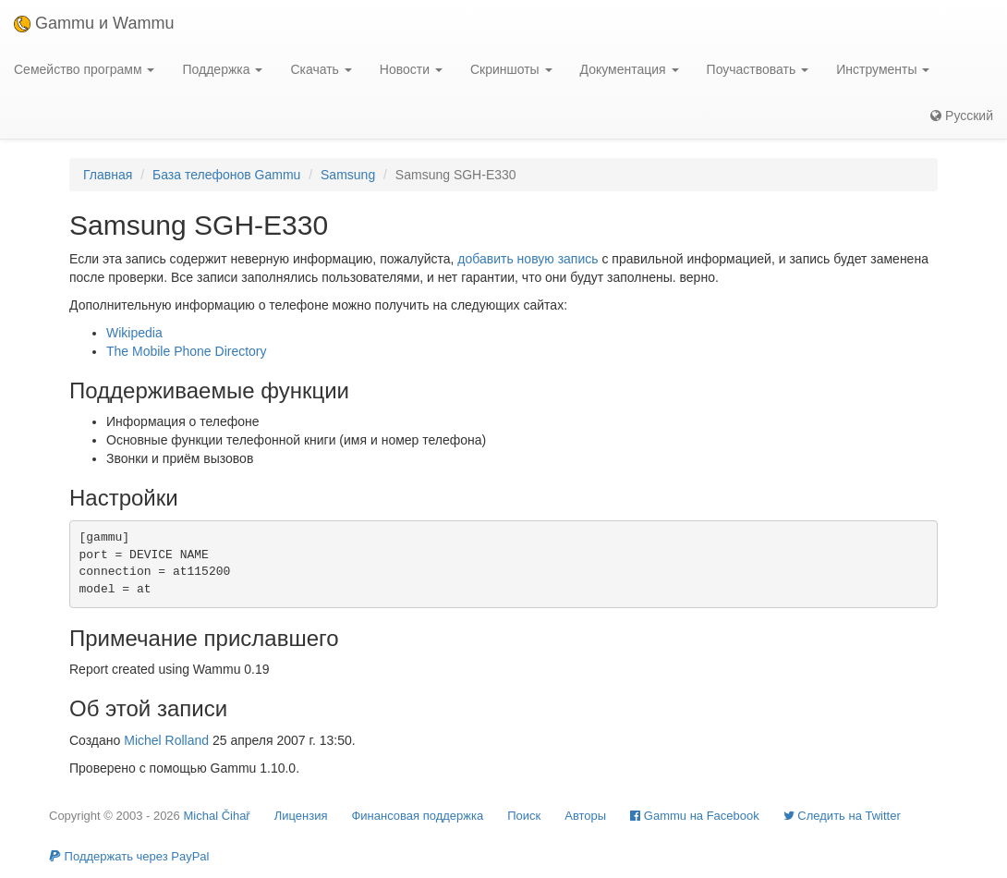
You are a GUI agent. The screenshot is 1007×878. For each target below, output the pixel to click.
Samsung (348, 174)
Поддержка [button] (222, 69)
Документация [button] (629, 69)
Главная (107, 174)
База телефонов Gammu (226, 174)
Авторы (585, 816)
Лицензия (301, 816)
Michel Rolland (166, 740)
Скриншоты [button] (511, 69)
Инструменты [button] (882, 69)
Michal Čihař (216, 816)
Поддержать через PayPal (129, 856)
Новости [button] (411, 69)
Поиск (523, 816)
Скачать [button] (320, 69)
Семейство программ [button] (84, 69)
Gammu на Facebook (694, 816)
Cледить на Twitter (842, 816)
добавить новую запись (527, 258)
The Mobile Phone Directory (186, 351)
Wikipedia (134, 332)
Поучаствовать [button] (758, 69)
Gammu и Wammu (94, 23)
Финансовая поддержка (417, 816)
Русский (961, 115)
